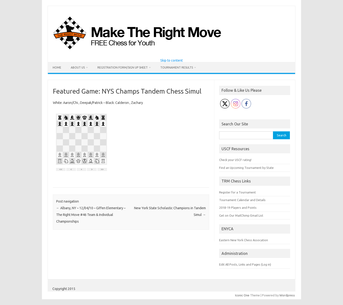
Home (57, 67)
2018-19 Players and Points (238, 207)
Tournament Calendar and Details (242, 200)
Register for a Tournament (237, 192)
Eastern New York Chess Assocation (243, 240)
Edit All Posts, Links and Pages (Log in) (245, 264)
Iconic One (242, 295)
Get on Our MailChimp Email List (241, 215)
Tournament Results (176, 67)
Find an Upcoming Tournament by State (246, 167)
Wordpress (287, 295)
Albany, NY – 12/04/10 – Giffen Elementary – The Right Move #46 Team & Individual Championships (91, 214)
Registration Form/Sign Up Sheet (122, 67)
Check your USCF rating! (235, 159)
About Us (78, 67)
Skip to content (171, 60)
